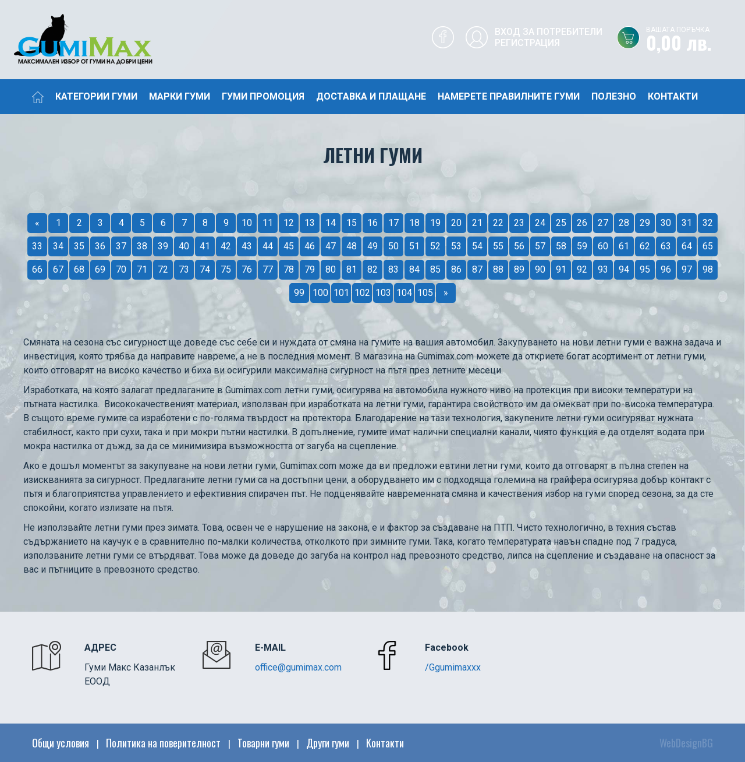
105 (425, 292)
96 (666, 269)
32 (708, 222)
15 (351, 222)
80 (330, 269)
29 (645, 222)
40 (184, 246)
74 (205, 269)
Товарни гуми (263, 742)
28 (624, 222)
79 (309, 269)
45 (288, 246)
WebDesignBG (686, 742)
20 (456, 222)
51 (414, 246)
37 (121, 246)
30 (666, 222)
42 (226, 246)
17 (393, 222)
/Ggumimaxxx (453, 667)
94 (624, 269)
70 (121, 269)
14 (330, 222)
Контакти (673, 96)
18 (414, 222)
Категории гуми (96, 96)
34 (58, 246)
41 (205, 246)
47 (330, 246)
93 (603, 269)
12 (288, 222)
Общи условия (60, 742)
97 (687, 269)
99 (299, 292)
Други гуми (327, 742)
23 (519, 222)
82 (372, 269)
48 (351, 246)
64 (687, 246)
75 (226, 269)
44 (267, 246)
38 (142, 246)
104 (404, 292)
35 (79, 246)
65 (708, 246)
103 (383, 292)
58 (561, 246)
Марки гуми (179, 96)
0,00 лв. (695, 40)
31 (687, 222)
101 (341, 292)
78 (288, 269)
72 (163, 269)
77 (267, 269)
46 (309, 246)
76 (247, 269)
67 (58, 269)
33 (37, 246)
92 (582, 269)
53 (456, 246)
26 (582, 222)
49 (372, 246)
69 (100, 269)
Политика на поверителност (163, 742)
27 (603, 222)
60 (603, 246)
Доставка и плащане (371, 96)
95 (645, 269)
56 (519, 246)
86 (456, 269)
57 (540, 246)
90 (540, 269)
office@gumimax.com (298, 667)
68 (79, 269)
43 (247, 246)
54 (477, 246)
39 (163, 246)
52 (435, 246)
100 (320, 292)
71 (142, 269)
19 (435, 222)
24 (540, 222)
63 (666, 246)
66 (37, 269)
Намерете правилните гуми (509, 96)
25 (561, 222)
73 (184, 269)
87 (477, 269)
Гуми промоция (263, 96)
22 (498, 222)
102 (362, 292)
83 (393, 269)
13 (309, 222)
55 (498, 246)
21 (477, 222)
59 (582, 246)
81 (351, 269)
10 (247, 222)
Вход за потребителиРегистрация (548, 37)
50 (393, 246)
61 (624, 246)
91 (561, 269)
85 (435, 269)
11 (267, 222)
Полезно (613, 96)
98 (708, 269)
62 (645, 246)
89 (519, 269)
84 (414, 269)
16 (372, 222)
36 (100, 246)
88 (498, 269)
